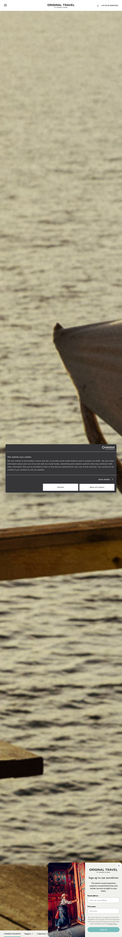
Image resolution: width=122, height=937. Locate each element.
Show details (104, 479)
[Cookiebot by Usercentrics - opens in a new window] (104, 448)
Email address (92, 896)
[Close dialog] (119, 866)
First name (91, 906)
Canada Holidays (12, 933)
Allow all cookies (96, 487)
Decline (60, 487)
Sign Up (103, 929)
